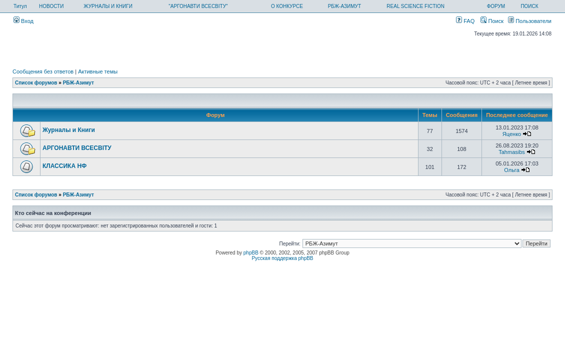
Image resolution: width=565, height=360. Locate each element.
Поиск (492, 21)
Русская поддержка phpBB (282, 258)
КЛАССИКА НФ (64, 166)
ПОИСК (529, 6)
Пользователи (530, 21)
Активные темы (98, 71)
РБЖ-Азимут (78, 83)
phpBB (251, 253)
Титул (20, 6)
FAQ (465, 21)
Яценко (511, 134)
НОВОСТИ (51, 6)
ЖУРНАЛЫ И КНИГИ (108, 6)
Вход (24, 21)
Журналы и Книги (68, 130)
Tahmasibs (511, 152)
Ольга (511, 170)
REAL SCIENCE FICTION (415, 6)
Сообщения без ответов (43, 71)
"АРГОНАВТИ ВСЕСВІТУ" (198, 6)
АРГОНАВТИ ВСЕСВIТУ (77, 148)
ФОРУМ (496, 6)
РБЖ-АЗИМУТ (344, 6)
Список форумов (36, 83)
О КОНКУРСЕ (287, 6)
